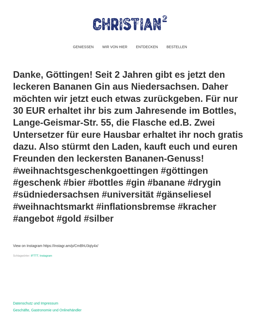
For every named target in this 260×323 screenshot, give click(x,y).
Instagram (46, 255)
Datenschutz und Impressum (35, 303)
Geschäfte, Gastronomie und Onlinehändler (47, 310)
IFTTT (34, 255)
